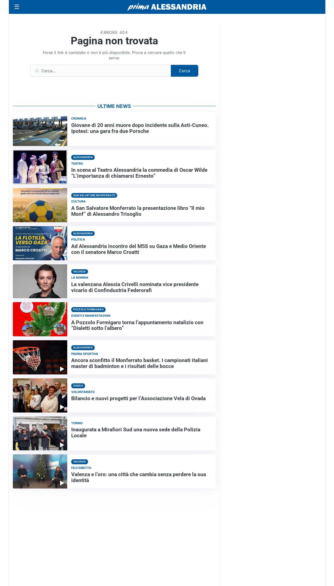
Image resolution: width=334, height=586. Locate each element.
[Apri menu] (16, 7)
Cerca (184, 70)
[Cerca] (100, 71)
